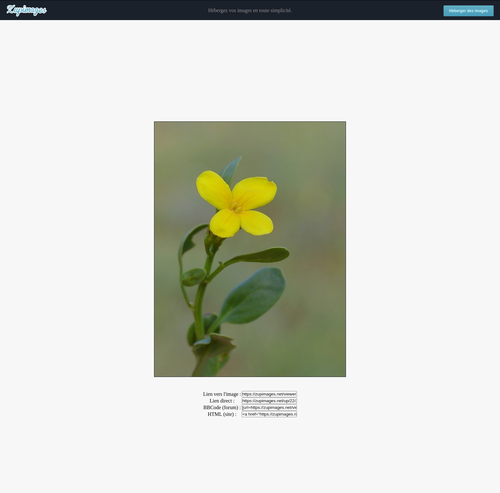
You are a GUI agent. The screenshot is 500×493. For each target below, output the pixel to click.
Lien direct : (222, 400)
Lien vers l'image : (222, 394)
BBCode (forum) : (222, 407)
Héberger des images (468, 11)
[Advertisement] (250, 71)
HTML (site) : (222, 414)
